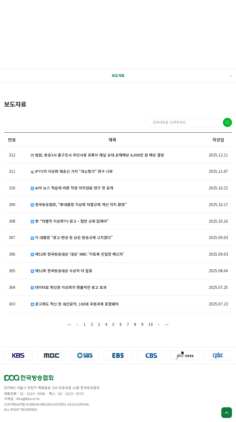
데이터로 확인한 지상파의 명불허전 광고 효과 (68, 287)
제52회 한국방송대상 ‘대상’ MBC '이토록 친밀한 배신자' (77, 254)
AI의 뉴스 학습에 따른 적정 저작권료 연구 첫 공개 (72, 188)
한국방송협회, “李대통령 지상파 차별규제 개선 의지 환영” (79, 204)
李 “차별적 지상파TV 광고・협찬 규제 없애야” (70, 221)
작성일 (218, 139)
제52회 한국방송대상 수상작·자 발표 (61, 270)
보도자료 (172, 75)
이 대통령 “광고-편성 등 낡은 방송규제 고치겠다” (72, 237)
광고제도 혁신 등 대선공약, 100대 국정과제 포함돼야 (75, 304)
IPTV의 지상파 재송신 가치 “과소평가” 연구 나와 (72, 171)
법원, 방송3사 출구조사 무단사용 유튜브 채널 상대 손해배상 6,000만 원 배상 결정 (97, 155)
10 (151, 324)
